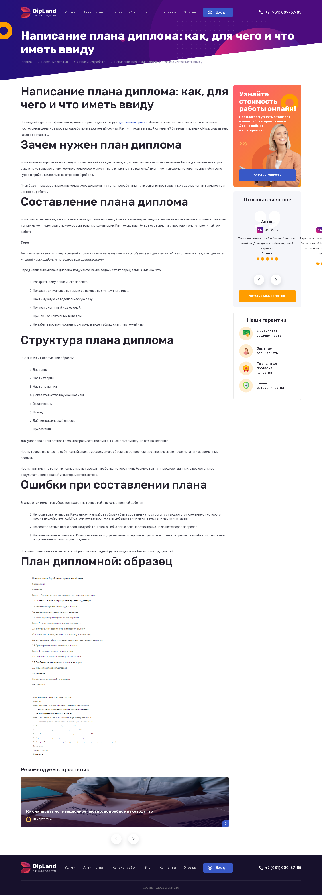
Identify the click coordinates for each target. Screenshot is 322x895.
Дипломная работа (91, 62)
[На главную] (38, 12)
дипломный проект (133, 122)
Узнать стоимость (267, 174)
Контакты (168, 12)
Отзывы (190, 12)
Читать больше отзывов (267, 296)
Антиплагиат (94, 12)
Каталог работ (125, 12)
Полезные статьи (54, 62)
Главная (26, 62)
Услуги (70, 12)
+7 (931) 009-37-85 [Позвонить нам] (280, 12)
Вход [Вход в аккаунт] (216, 12)
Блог (148, 12)
